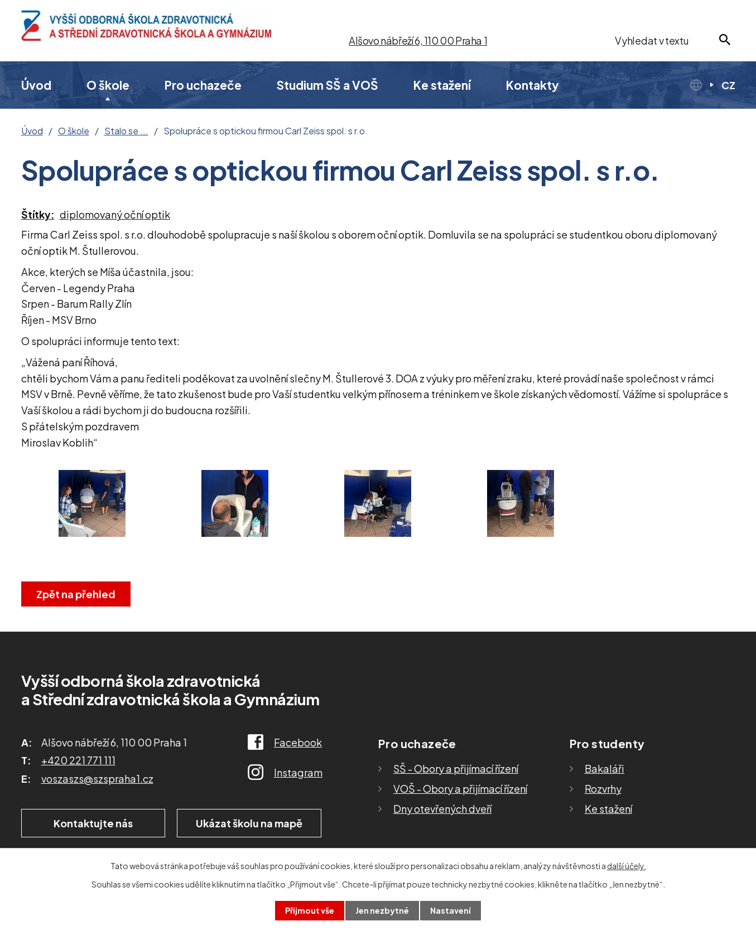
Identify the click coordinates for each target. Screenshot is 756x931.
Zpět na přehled (75, 594)
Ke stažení (442, 85)
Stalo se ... (126, 131)
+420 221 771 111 (78, 760)
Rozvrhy (603, 788)
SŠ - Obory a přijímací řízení (455, 768)
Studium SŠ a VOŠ (327, 85)
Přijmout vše (309, 910)
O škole (107, 85)
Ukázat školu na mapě (249, 823)
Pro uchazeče (203, 85)
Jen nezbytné (382, 910)
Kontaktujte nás (93, 823)
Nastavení (450, 910)
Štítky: (38, 214)
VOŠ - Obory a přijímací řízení (460, 788)
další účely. (626, 866)
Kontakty (532, 85)
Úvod (36, 85)
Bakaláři (604, 768)
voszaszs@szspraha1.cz (97, 778)
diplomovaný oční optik (115, 214)
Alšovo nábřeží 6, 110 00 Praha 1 (418, 40)
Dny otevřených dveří (442, 808)
